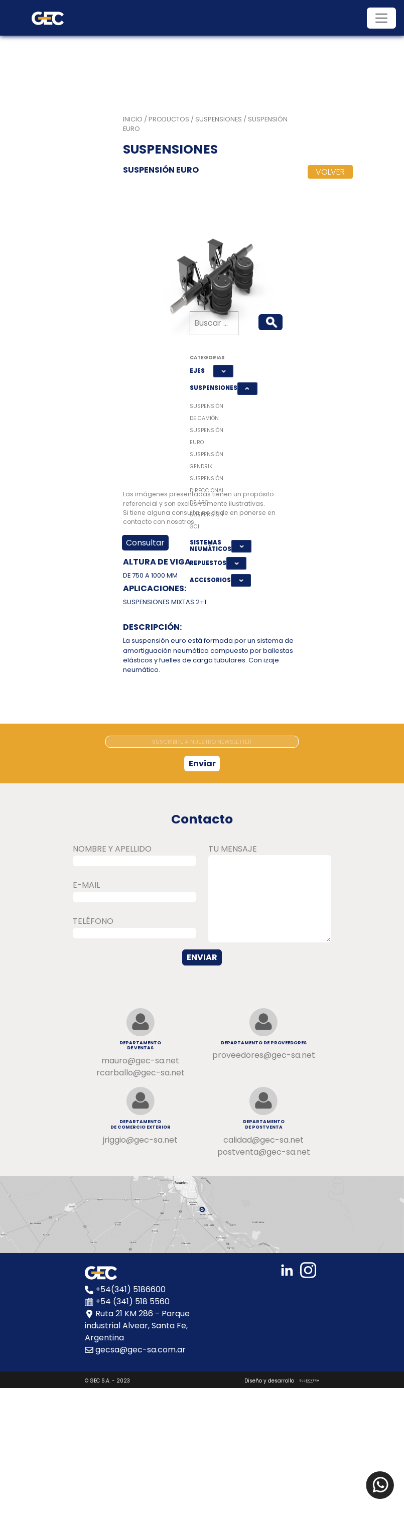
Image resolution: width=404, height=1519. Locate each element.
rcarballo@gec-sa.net (140, 1072)
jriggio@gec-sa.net (140, 1140)
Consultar (145, 542)
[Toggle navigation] (381, 18)
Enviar (202, 763)
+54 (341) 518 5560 (132, 1301)
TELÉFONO (93, 921)
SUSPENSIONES (211, 388)
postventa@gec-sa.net (263, 1152)
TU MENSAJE (232, 849)
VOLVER (330, 172)
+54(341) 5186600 (130, 1289)
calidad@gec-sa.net (263, 1140)
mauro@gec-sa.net (140, 1060)
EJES (197, 371)
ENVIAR (202, 957)
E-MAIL (86, 885)
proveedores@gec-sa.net (263, 1055)
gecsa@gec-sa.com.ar (140, 1349)
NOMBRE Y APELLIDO (112, 849)
